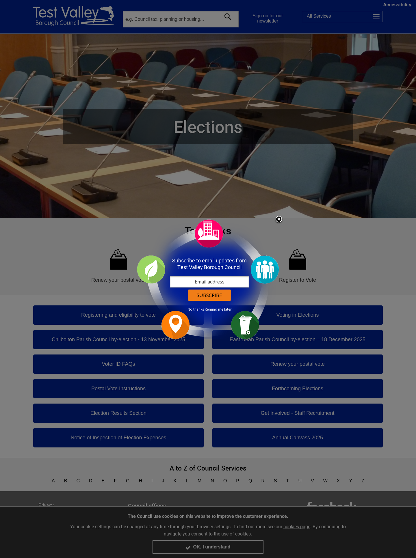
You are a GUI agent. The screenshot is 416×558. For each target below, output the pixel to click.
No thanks (195, 309)
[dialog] (208, 279)
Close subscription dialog (278, 219)
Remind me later (218, 309)
